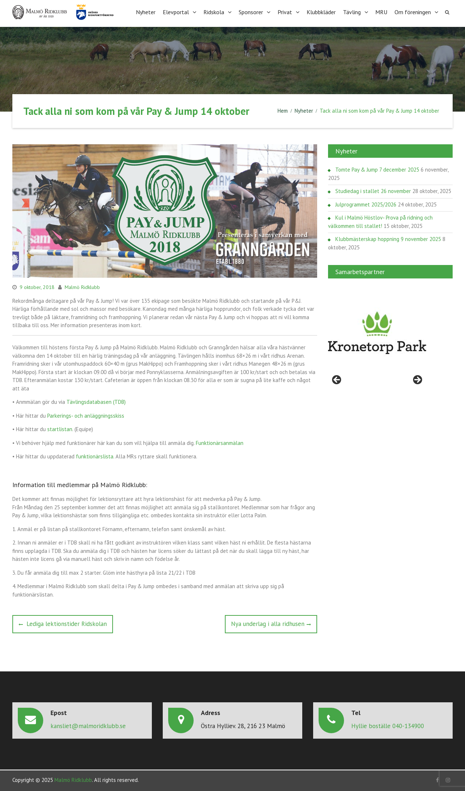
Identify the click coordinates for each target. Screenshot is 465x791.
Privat (285, 11)
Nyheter (145, 11)
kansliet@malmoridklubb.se (88, 725)
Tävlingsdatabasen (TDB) (96, 401)
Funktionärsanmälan (219, 441)
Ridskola (213, 11)
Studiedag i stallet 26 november (373, 190)
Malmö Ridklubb (82, 286)
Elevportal (176, 11)
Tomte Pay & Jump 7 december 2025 (377, 168)
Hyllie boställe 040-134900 (387, 725)
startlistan (59, 428)
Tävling (352, 11)
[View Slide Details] (377, 332)
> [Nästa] (417, 379)
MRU (381, 11)
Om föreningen (413, 11)
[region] (377, 332)
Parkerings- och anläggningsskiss (85, 414)
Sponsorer (251, 11)
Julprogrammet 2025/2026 (365, 203)
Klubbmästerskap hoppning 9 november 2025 (388, 238)
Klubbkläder (321, 11)
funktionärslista (94, 455)
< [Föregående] (337, 379)
